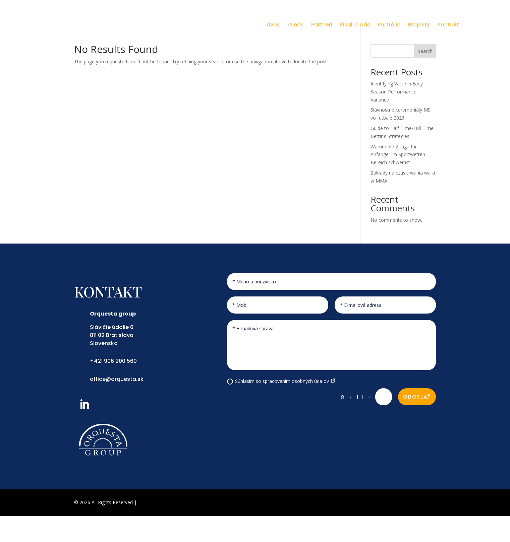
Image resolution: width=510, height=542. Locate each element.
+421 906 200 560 (113, 387)
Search (425, 77)
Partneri (321, 24)
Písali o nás (355, 24)
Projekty (419, 24)
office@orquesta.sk (117, 405)
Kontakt (448, 24)
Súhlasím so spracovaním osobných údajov (281, 407)
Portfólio (389, 24)
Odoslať (417, 422)
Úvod (274, 24)
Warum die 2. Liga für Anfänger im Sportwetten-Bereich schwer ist (399, 180)
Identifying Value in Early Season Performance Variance (397, 118)
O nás (296, 24)
